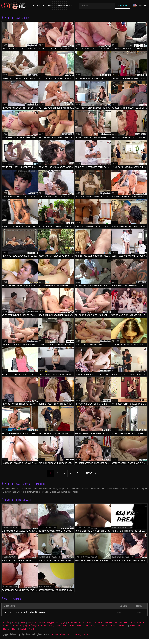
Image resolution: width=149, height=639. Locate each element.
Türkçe (93, 625)
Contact (54, 634)
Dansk (22, 622)
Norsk (15, 629)
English (23, 629)
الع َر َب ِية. (60, 622)
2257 (70, 634)
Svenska (108, 622)
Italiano (71, 625)
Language (139, 5)
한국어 (32, 629)
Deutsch (128, 622)
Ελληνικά (32, 622)
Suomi (14, 622)
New (50, 5)
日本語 (6, 622)
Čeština (41, 622)
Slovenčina (135, 625)
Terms (86, 634)
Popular (38, 5)
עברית (82, 622)
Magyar (50, 622)
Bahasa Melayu (48, 625)
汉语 (25, 625)
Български (139, 622)
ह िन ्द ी (34, 625)
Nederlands (104, 625)
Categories (64, 5)
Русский (118, 622)
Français (7, 625)
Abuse (63, 634)
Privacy (78, 634)
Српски (6, 629)
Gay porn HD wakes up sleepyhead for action (24, 612)
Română (98, 622)
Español (17, 625)
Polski (89, 622)
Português (72, 622)
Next (89, 473)
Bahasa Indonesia (119, 625)
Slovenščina (82, 625)
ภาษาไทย (61, 625)
